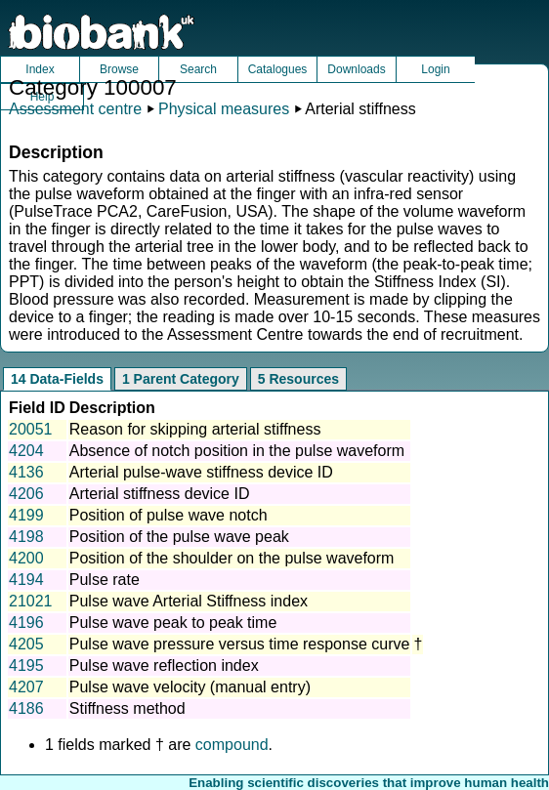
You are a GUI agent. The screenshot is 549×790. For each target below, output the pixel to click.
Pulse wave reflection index (164, 665)
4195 (26, 665)
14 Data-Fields (57, 379)
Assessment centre (75, 109)
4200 (26, 558)
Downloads (356, 69)
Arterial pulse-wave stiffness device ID (201, 472)
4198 (26, 536)
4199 (26, 515)
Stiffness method (127, 708)
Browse (119, 69)
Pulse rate (104, 579)
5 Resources (298, 379)
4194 (26, 579)
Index (39, 69)
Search (198, 69)
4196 (26, 622)
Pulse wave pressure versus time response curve (239, 644)
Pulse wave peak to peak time (173, 622)
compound (232, 744)
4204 (26, 450)
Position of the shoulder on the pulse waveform (232, 558)
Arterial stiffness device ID (159, 493)
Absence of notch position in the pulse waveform (236, 450)
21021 (31, 601)
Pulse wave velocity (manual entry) (190, 687)
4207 (26, 687)
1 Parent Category (180, 379)
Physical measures (223, 109)
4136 (26, 472)
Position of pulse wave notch (168, 515)
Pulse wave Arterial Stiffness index (188, 601)
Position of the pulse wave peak (179, 536)
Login (435, 69)
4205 (26, 644)
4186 (26, 708)
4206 (26, 493)
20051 (31, 429)
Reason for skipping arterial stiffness (195, 429)
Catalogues (278, 69)
